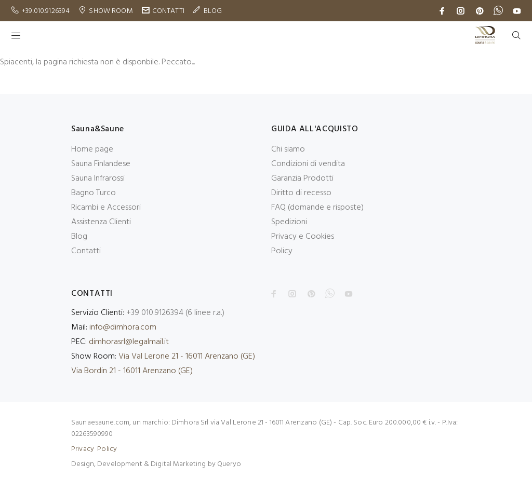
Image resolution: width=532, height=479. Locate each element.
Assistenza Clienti (101, 222)
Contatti (86, 251)
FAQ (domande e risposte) (317, 207)
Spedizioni (289, 222)
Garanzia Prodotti (302, 178)
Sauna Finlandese (100, 164)
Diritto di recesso (301, 193)
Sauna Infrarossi (98, 178)
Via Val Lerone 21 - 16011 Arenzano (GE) (186, 356)
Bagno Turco (93, 193)
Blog (79, 236)
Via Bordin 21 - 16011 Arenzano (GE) (132, 371)
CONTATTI (168, 11)
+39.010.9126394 (46, 11)
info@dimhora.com (122, 327)
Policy (281, 251)
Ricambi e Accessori (106, 207)
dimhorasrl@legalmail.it (129, 342)
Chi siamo (288, 149)
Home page (92, 149)
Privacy (82, 449)
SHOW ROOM (110, 11)
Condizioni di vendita (308, 164)
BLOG (213, 11)
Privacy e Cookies (302, 236)
